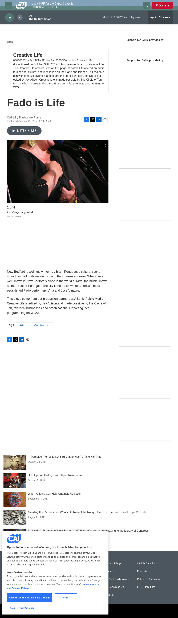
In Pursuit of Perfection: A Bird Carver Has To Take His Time (65, 456)
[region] (55, 573)
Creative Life (42, 282)
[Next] (105, 208)
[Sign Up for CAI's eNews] (145, 195)
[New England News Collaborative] (145, 373)
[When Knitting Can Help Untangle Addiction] (14, 499)
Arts (10, 42)
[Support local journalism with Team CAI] (145, 87)
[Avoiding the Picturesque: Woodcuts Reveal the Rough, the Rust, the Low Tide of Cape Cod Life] (14, 517)
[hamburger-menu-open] (8, 5)
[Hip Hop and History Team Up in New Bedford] (14, 480)
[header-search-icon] (146, 5)
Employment (107, 571)
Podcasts (142, 571)
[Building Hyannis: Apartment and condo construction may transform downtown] (145, 423)
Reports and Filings (110, 563)
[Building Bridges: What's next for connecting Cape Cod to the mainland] (145, 313)
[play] (9, 18)
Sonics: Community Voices (114, 579)
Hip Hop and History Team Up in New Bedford (56, 475)
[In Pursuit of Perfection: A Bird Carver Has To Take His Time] (14, 462)
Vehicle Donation (146, 563)
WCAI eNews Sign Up (112, 587)
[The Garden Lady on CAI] (145, 135)
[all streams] (160, 17)
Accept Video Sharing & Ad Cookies (29, 597)
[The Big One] (145, 254)
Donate (164, 5)
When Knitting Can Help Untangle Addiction (55, 493)
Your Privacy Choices (22, 607)
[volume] (20, 17)
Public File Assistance (149, 579)
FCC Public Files (146, 587)
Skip (65, 597)
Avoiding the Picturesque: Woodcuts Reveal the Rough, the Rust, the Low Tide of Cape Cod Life (87, 512)
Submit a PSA (107, 595)
